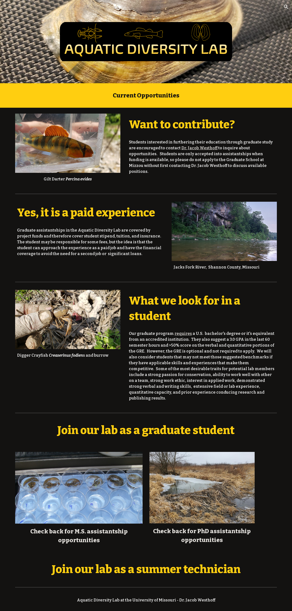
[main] (146, 95)
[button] (286, 7)
